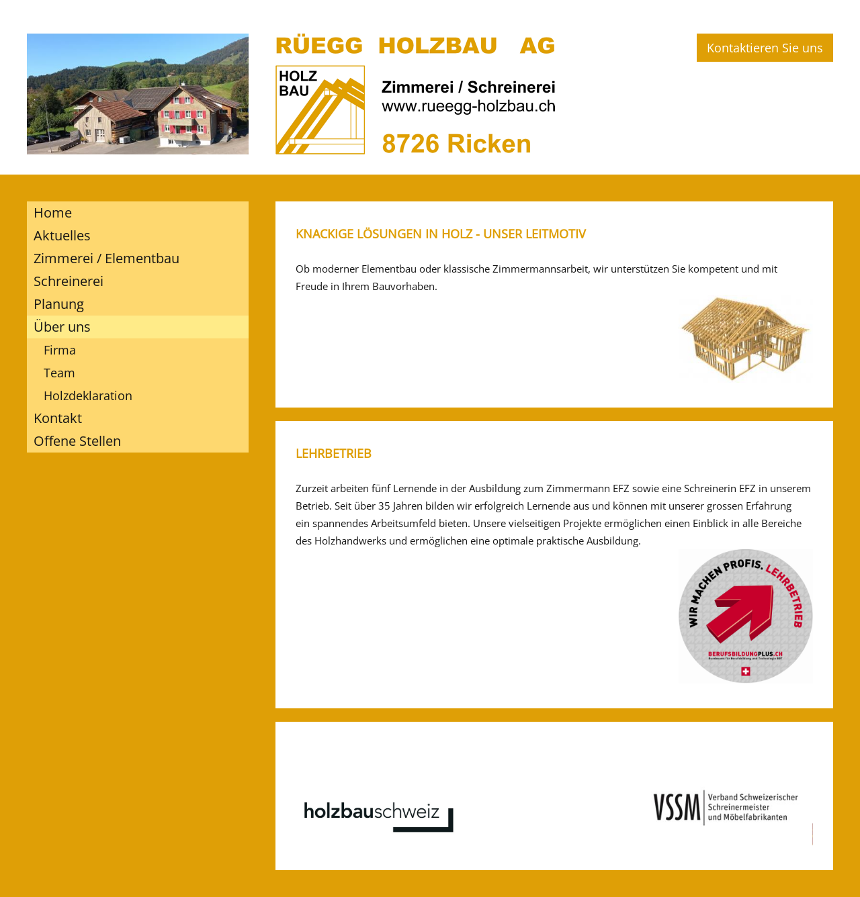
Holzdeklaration (88, 395)
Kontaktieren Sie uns (765, 48)
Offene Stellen (77, 441)
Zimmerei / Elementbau (106, 258)
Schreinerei (68, 281)
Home (53, 212)
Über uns (62, 327)
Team (59, 373)
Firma (60, 350)
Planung (59, 304)
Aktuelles (62, 235)
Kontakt (58, 418)
